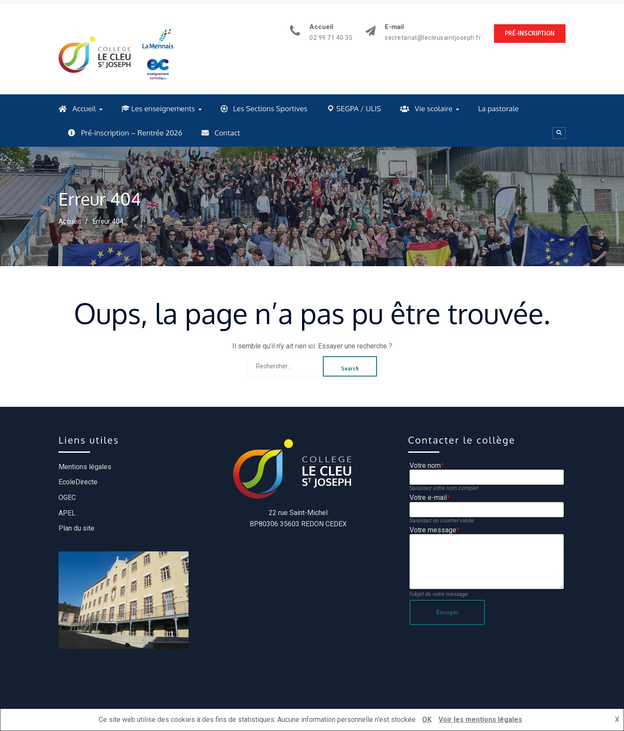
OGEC (67, 497)
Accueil (77, 108)
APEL (66, 513)
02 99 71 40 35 (330, 37)
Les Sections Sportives (264, 108)
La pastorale (498, 108)
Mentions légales (84, 467)
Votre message (434, 530)
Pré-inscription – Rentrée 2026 (125, 132)
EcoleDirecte (78, 482)
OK (427, 719)
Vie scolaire (426, 108)
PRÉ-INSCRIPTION (530, 33)
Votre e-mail (430, 497)
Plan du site (76, 528)
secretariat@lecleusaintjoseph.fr (433, 37)
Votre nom (427, 465)
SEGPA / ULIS (353, 108)
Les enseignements (158, 108)
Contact (221, 132)
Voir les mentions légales (480, 719)
